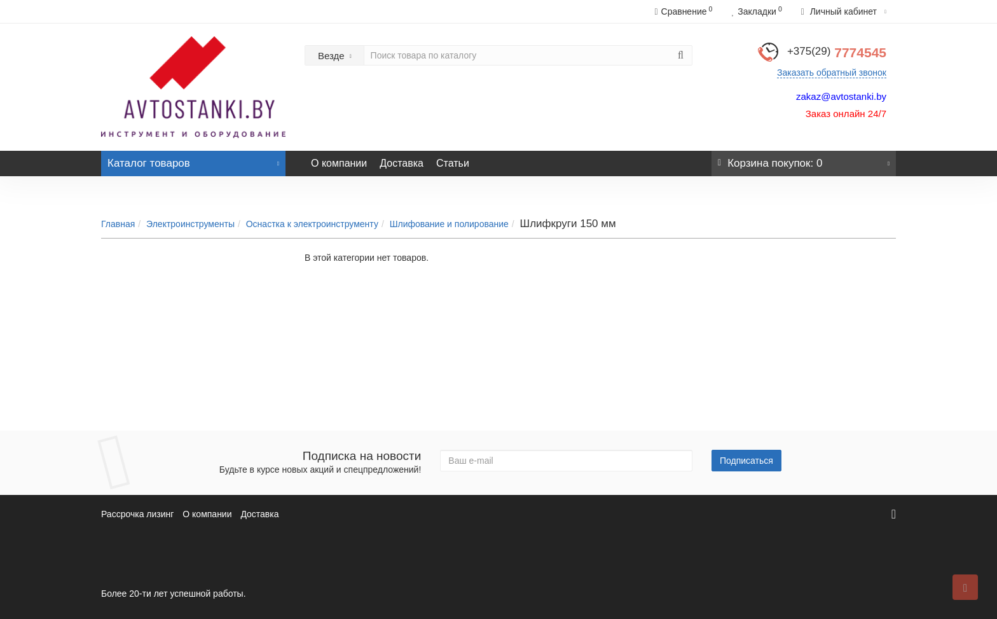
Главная (118, 224)
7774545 (836, 52)
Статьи (452, 163)
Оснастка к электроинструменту (312, 224)
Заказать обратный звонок (831, 72)
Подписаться (746, 461)
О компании (339, 163)
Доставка (401, 163)
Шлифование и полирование (449, 224)
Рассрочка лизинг (137, 514)
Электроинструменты (190, 224)
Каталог (193, 160)
